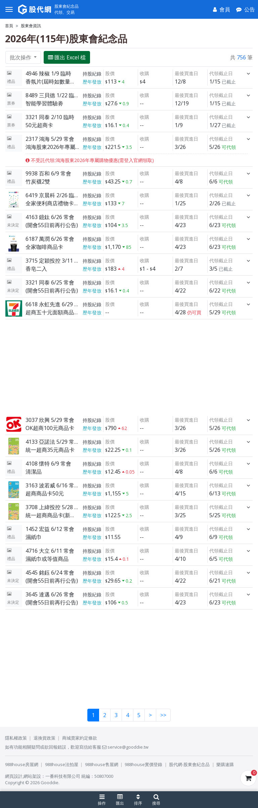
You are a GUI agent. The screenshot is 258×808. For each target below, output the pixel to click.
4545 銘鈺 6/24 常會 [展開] (50, 572)
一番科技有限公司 (62, 776)
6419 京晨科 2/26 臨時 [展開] (52, 195)
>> (163, 715)
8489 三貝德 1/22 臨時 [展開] (52, 95)
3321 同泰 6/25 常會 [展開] (50, 282)
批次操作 (21, 57)
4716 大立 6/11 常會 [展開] (50, 550)
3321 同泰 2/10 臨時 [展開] (50, 117)
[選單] (9, 9)
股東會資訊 (31, 26)
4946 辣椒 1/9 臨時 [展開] (48, 73)
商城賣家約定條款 (79, 738)
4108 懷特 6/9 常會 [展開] (48, 463)
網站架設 (32, 776)
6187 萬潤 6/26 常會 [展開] (50, 239)
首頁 (9, 26)
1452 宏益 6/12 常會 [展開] (50, 529)
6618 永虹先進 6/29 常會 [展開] (52, 304)
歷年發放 (92, 81)
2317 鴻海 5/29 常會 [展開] (50, 139)
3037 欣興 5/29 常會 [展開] (50, 420)
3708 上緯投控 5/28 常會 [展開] (52, 507)
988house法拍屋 (61, 764)
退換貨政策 (44, 738)
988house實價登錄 (143, 764)
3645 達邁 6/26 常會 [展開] (50, 594)
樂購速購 (225, 764)
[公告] (245, 9)
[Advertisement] (129, 366)
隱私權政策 (16, 738)
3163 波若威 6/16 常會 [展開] (52, 485)
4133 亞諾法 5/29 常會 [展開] (52, 441)
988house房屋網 (21, 764)
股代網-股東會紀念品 (189, 764)
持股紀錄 (92, 73)
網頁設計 (14, 776)
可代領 (229, 147)
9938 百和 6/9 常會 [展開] (48, 173)
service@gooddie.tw (125, 747)
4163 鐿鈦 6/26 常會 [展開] (50, 217)
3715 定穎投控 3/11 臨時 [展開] (52, 260)
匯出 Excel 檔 (67, 57)
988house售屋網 (101, 764)
